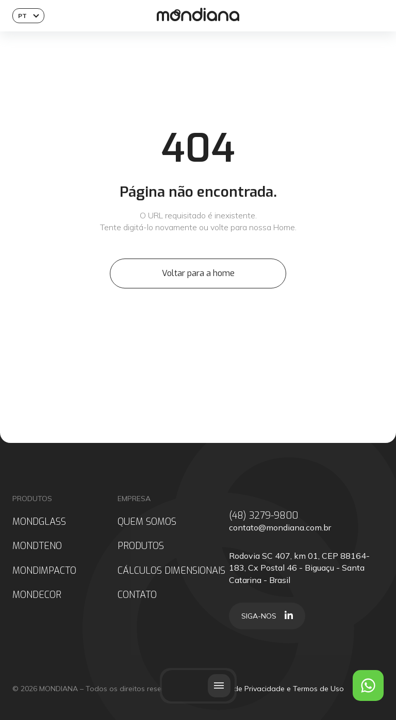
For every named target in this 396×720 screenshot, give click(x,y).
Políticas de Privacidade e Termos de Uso (273, 688)
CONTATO (137, 595)
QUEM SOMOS (147, 522)
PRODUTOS (141, 546)
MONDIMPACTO (44, 571)
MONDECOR (36, 595)
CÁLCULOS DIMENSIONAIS (171, 571)
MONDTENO (37, 546)
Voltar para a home (198, 273)
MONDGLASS (39, 522)
